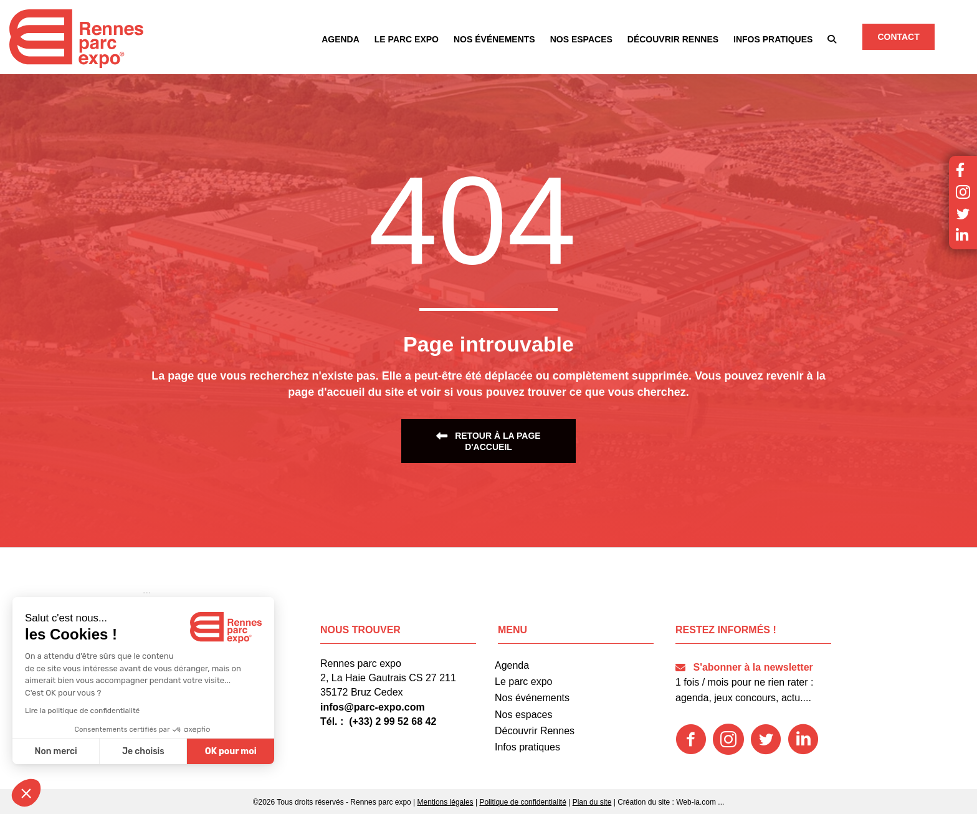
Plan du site (592, 802)
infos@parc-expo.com (372, 707)
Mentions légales (445, 802)
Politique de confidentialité (522, 802)
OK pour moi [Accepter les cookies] (231, 751)
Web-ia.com (696, 802)
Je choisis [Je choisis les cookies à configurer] (143, 751)
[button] (832, 39)
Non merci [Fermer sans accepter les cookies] (55, 751)
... (721, 802)
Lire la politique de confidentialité (82, 710)
